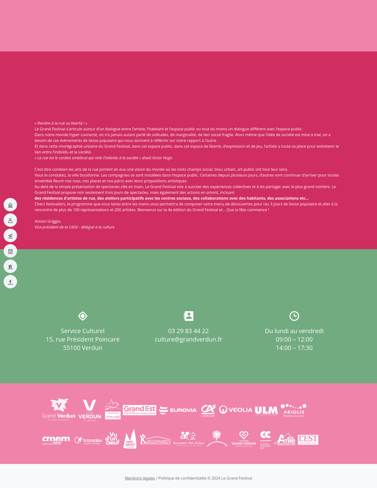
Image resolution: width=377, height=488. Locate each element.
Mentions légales (140, 478)
